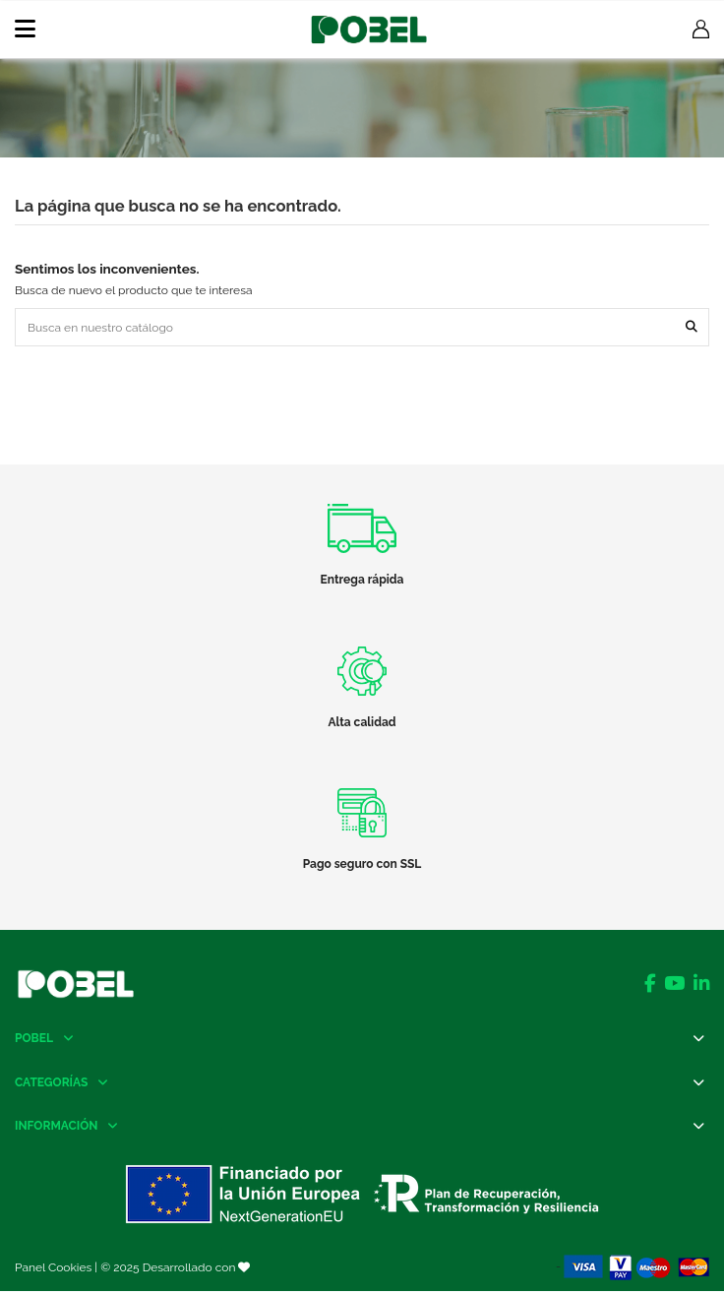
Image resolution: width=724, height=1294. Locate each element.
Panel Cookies (53, 1267)
